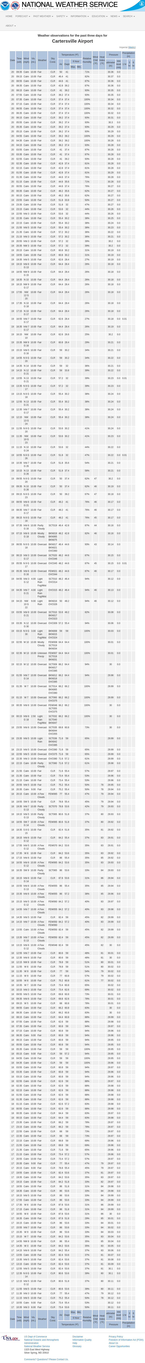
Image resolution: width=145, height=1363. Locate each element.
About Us (113, 1343)
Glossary (76, 1346)
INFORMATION (80, 16)
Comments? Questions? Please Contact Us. (46, 1359)
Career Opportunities (119, 1346)
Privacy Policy (116, 1336)
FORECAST (22, 16)
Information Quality (82, 1340)
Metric (132, 47)
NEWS (115, 16)
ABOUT (11, 25)
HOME (9, 16)
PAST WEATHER (43, 16)
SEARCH (129, 16)
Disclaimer (77, 1336)
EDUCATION (100, 16)
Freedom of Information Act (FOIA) (126, 1340)
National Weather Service (37, 1346)
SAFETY (62, 16)
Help (74, 1343)
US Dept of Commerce (35, 1336)
